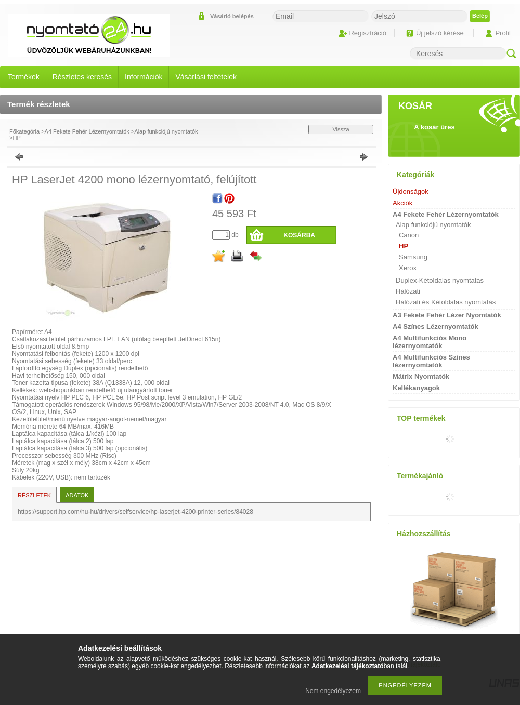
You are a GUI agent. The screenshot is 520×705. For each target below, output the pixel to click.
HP (16, 138)
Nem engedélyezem (333, 691)
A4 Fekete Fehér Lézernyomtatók (87, 131)
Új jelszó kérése (440, 33)
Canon (409, 235)
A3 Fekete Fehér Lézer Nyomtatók (447, 315)
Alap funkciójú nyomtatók (166, 131)
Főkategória (24, 131)
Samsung (413, 257)
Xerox (408, 268)
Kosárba (299, 235)
